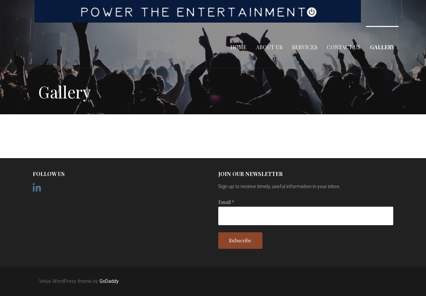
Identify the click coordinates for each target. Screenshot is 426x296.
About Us (269, 47)
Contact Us (344, 47)
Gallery (382, 47)
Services (304, 47)
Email (226, 202)
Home (238, 47)
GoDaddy (109, 281)
